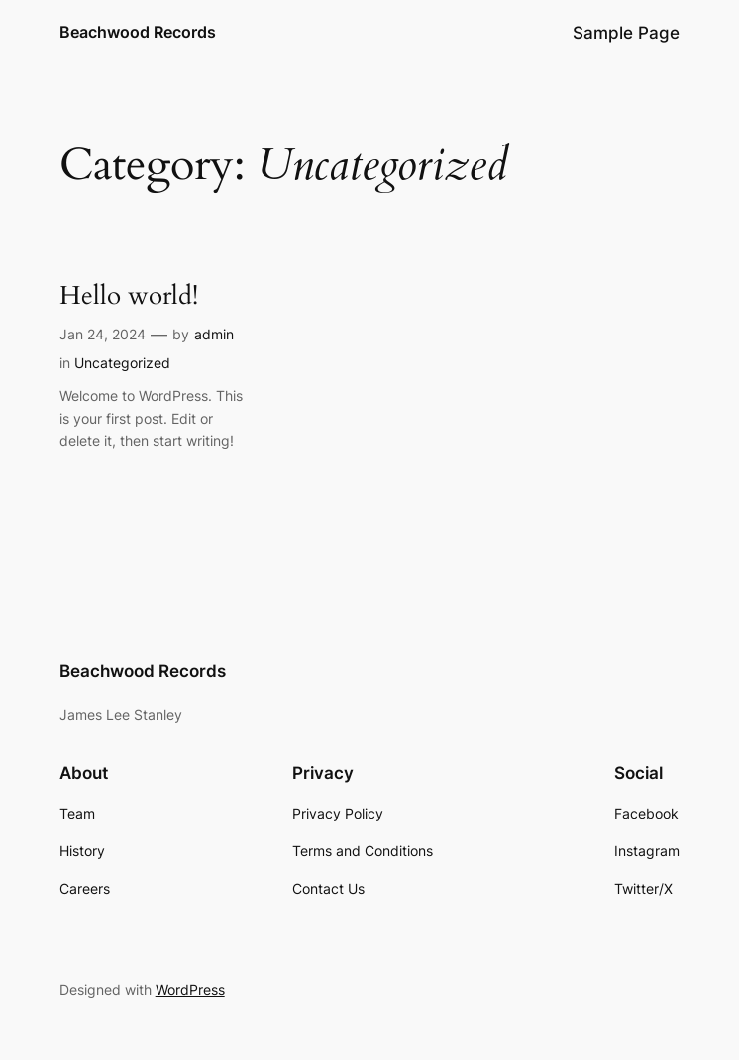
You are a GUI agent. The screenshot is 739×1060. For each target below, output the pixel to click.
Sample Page (626, 33)
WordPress (190, 989)
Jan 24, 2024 (102, 334)
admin (214, 334)
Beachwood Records (137, 32)
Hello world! (128, 296)
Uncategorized (122, 362)
